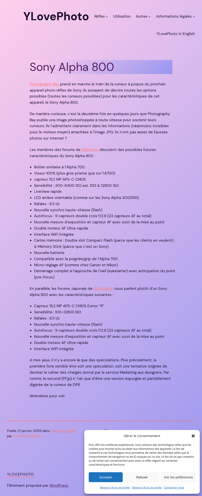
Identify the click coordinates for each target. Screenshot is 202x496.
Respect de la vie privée (115, 487)
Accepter (105, 477)
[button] (193, 436)
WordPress (58, 485)
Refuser (142, 477)
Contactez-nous (174, 487)
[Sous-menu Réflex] (107, 16)
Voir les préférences (178, 477)
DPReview (89, 149)
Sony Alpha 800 (63, 431)
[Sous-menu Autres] (149, 16)
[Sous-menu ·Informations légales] (194, 16)
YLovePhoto (20, 474)
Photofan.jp (103, 288)
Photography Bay (44, 84)
